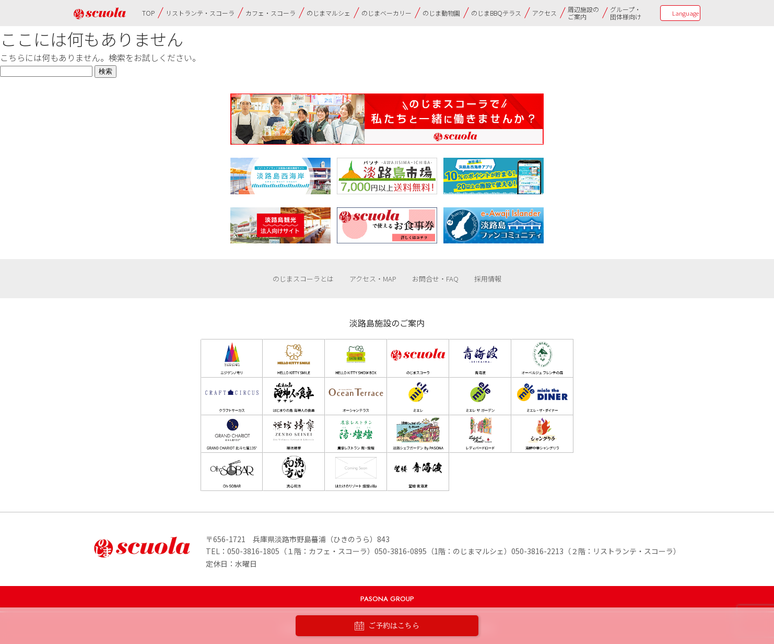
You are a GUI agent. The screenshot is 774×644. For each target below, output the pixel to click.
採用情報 (487, 279)
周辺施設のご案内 (583, 13)
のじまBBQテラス (496, 12)
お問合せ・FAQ (435, 279)
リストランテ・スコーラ (200, 12)
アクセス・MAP (372, 279)
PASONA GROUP (387, 599)
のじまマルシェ (328, 12)
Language (685, 13)
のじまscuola (100, 13)
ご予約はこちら (387, 626)
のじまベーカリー (386, 12)
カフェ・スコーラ (270, 12)
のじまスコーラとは (303, 279)
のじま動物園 (441, 12)
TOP (148, 12)
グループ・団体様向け (625, 13)
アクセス (544, 12)
